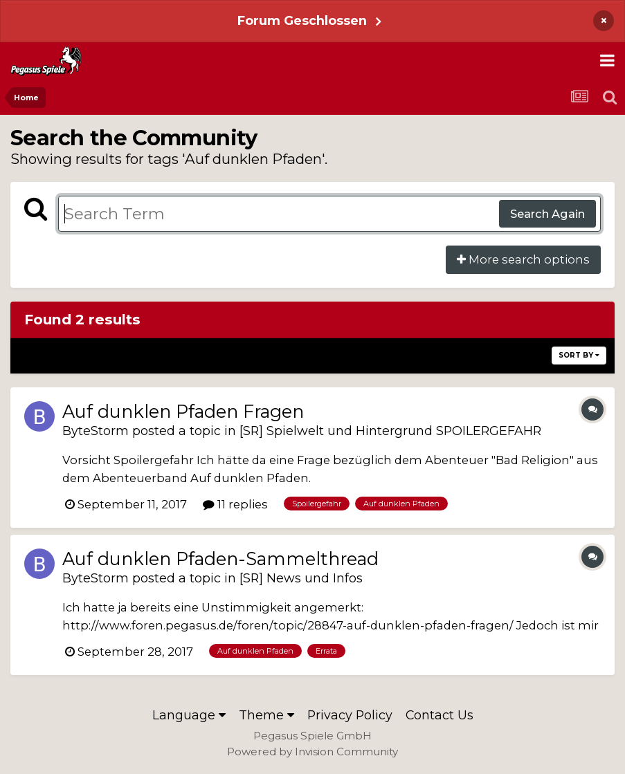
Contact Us (439, 715)
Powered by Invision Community (312, 751)
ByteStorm (95, 430)
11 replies (235, 504)
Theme (266, 715)
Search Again (547, 214)
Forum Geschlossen (302, 20)
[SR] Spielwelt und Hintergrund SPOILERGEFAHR (390, 430)
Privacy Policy (349, 715)
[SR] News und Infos (301, 578)
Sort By (579, 355)
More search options (523, 259)
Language (189, 715)
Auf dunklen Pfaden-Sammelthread (220, 558)
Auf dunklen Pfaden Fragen (183, 411)
